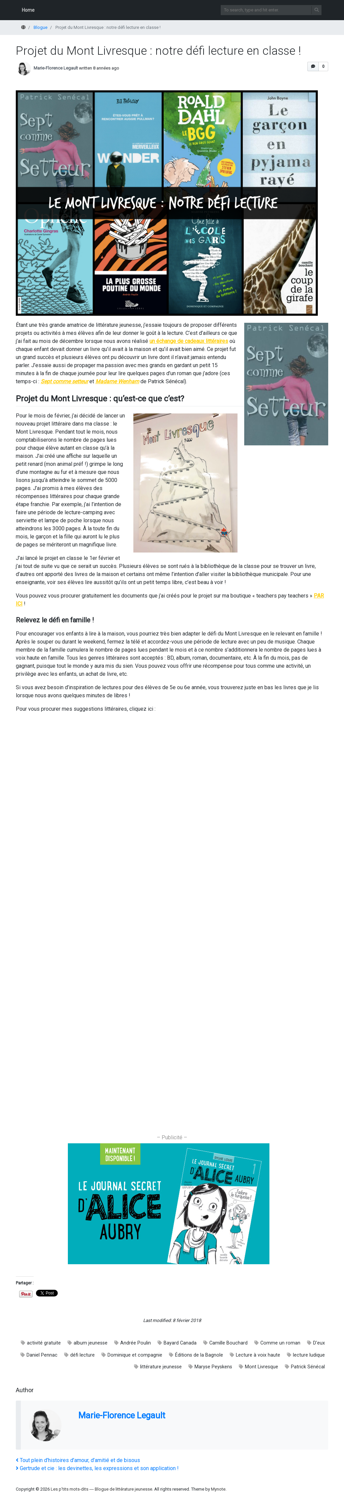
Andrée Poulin (135, 1343)
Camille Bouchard (228, 1343)
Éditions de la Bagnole (199, 1355)
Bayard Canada (180, 1343)
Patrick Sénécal (308, 1367)
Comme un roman (280, 1343)
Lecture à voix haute (258, 1355)
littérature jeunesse (161, 1367)
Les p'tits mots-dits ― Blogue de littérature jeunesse (101, 1489)
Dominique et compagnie (135, 1355)
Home (28, 10)
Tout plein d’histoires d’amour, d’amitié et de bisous (78, 1460)
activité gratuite (44, 1343)
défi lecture (82, 1355)
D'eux (319, 1343)
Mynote (218, 1489)
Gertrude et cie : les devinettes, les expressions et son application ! (97, 1468)
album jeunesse (91, 1343)
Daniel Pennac (42, 1355)
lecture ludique (309, 1355)
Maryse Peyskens (213, 1367)
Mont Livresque (261, 1367)
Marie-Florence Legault (56, 68)
